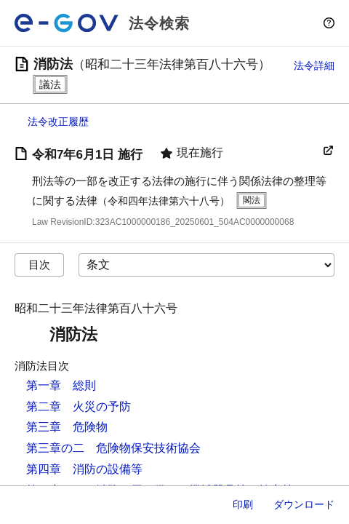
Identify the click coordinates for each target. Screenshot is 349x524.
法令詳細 (314, 65)
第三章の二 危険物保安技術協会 (113, 448)
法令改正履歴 (58, 121)
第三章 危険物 (67, 427)
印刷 (243, 504)
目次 (39, 264)
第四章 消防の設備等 (84, 469)
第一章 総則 (61, 385)
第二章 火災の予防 (78, 406)
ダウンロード (303, 504)
